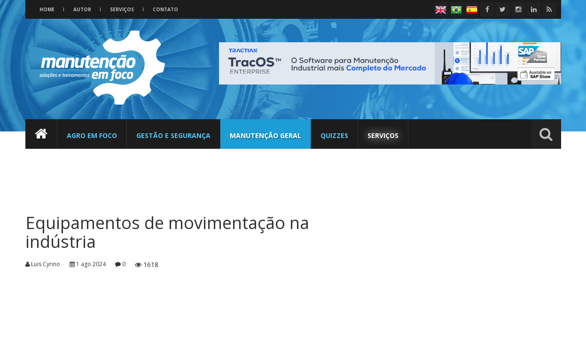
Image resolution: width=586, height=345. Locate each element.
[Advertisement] (202, 176)
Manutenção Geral (265, 135)
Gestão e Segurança (173, 135)
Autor (82, 9)
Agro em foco (92, 135)
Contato (165, 9)
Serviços (122, 9)
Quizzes (334, 135)
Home (47, 9)
